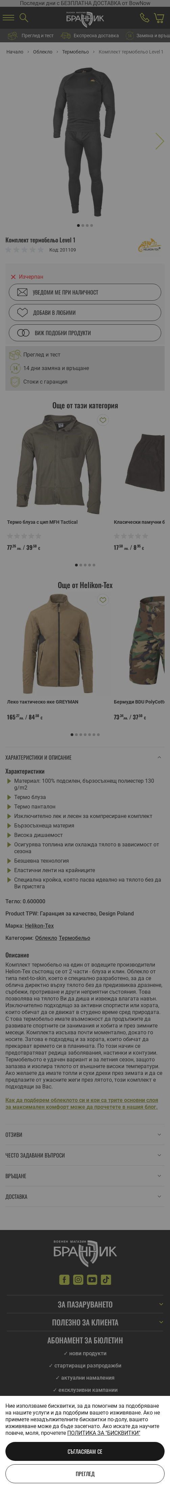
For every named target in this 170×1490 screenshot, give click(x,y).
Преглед (85, 1474)
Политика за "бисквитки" (103, 1433)
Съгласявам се (85, 1451)
